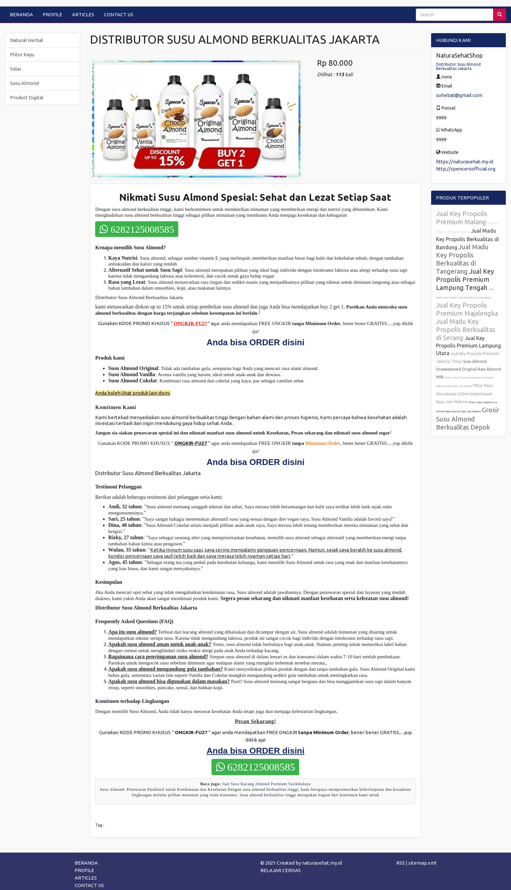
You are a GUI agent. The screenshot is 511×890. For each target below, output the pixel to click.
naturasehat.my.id (322, 863)
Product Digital (26, 97)
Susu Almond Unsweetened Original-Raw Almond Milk (468, 369)
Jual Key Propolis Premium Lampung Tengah (465, 279)
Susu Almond (24, 83)
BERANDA (21, 14)
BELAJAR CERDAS (280, 870)
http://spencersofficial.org (465, 168)
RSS (400, 863)
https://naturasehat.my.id (464, 161)
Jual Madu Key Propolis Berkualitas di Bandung (467, 239)
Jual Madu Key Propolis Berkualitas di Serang (465, 329)
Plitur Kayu (22, 54)
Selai (15, 69)
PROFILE (52, 14)
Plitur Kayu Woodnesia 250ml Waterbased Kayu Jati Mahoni (464, 393)
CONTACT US (118, 14)
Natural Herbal (26, 40)
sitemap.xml (422, 863)
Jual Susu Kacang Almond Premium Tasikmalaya (266, 784)
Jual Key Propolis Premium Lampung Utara (468, 345)
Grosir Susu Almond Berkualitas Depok (467, 418)
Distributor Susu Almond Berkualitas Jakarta (458, 66)
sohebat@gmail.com (459, 95)
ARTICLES (83, 14)
